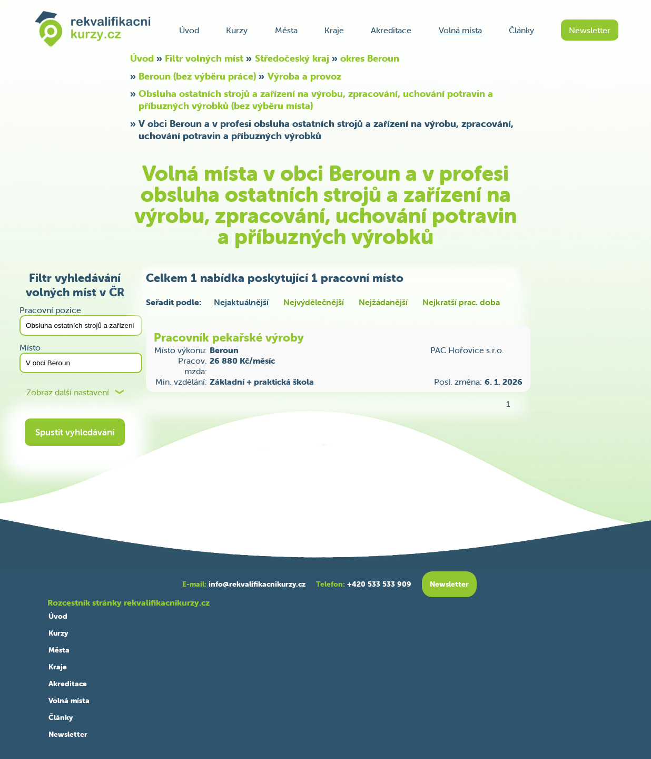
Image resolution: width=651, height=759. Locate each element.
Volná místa (460, 30)
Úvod (189, 30)
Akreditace (391, 30)
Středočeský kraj (292, 58)
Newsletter (589, 30)
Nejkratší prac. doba (461, 302)
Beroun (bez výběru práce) (197, 76)
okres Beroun (369, 58)
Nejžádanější (383, 302)
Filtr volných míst (204, 58)
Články (521, 30)
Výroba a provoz (304, 76)
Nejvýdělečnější (313, 302)
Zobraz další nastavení (67, 392)
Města (286, 30)
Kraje (334, 30)
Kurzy (237, 30)
